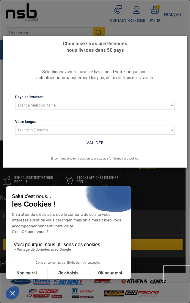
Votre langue (25, 122)
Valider (95, 142)
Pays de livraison (29, 97)
